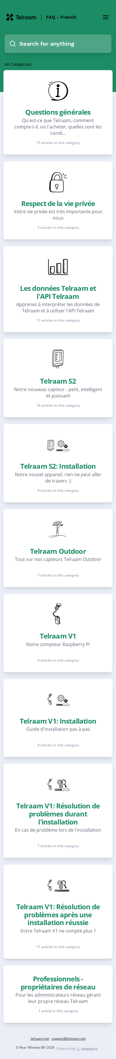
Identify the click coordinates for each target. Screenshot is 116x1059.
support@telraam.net (69, 1038)
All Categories (18, 64)
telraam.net (40, 1038)
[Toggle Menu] (105, 17)
